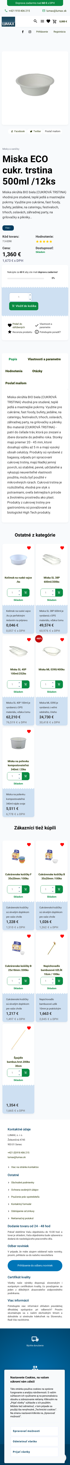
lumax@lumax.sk (17, 1157)
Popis (13, 359)
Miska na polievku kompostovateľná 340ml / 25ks (18, 765)
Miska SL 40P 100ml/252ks (18, 671)
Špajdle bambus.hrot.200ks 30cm (18, 1061)
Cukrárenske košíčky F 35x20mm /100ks (18, 876)
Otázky (37, 371)
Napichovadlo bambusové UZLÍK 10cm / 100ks (51, 970)
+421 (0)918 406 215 (18, 1152)
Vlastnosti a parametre (44, 359)
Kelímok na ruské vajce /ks (18, 579)
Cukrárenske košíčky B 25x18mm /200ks (18, 968)
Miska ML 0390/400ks (52, 669)
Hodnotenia (13, 371)
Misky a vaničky (10, 149)
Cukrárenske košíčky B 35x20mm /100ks (51, 876)
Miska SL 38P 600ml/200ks (52, 579)
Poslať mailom (16, 383)
